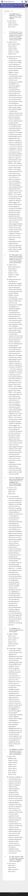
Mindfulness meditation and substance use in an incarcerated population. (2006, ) (16, 752)
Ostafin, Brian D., (12, 23)
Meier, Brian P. (12, 27)
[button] (26, 1)
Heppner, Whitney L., (14, 634)
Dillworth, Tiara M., (13, 760)
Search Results (10, 6)
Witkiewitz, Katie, (12, 758)
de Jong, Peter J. (12, 493)
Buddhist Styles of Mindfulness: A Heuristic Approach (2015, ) (15, 16)
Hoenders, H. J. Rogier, (14, 52)
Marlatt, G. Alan (12, 774)
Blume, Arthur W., (12, 770)
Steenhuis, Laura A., (13, 50)
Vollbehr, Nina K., (13, 42)
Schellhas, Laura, (13, 487)
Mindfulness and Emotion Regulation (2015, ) (16, 630)
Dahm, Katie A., (12, 865)
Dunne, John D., (13, 21)
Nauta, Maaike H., (12, 46)
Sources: (4, 6)
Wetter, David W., (12, 640)
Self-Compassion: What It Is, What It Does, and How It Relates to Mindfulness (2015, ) (16, 859)
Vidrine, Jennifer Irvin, (13, 638)
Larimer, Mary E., (12, 768)
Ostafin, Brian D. (12, 54)
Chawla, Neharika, (13, 762)
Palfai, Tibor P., (12, 491)
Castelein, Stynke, (12, 48)
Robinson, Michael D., (13, 25)
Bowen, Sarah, (12, 756)
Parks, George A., (12, 772)
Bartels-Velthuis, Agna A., (14, 44)
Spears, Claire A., (12, 636)
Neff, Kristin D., (13, 863)
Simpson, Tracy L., (13, 764)
